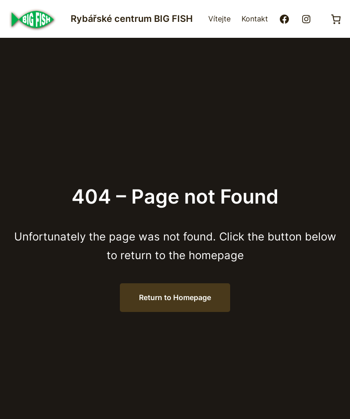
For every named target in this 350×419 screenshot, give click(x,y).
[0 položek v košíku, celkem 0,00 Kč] (336, 19)
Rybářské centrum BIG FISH (132, 18)
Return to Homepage (175, 297)
